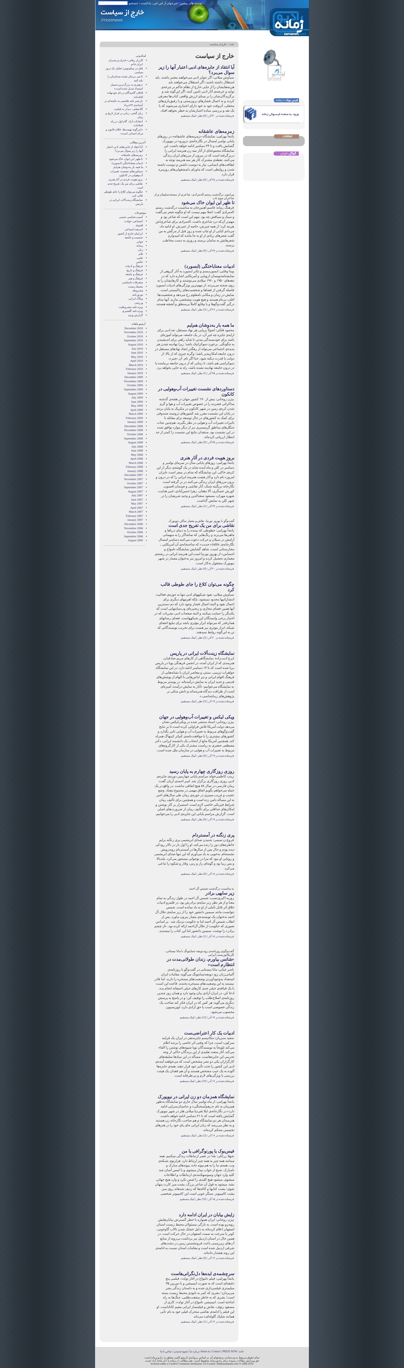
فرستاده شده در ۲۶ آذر (221, 309)
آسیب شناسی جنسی (131, 216)
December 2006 (133, 524)
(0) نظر (201, 115)
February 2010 (134, 368)
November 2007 (133, 479)
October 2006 (135, 532)
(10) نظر (201, 1081)
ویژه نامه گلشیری (132, 310)
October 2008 (135, 434)
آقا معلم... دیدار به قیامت (128, 108)
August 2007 (135, 491)
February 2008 (134, 466)
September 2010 (133, 340)
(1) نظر (201, 373)
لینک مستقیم (188, 115)
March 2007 (136, 511)
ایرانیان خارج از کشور (130, 233)
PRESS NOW (229, 1351)
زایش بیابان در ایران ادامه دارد (206, 1214)
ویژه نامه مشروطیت (131, 306)
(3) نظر (201, 309)
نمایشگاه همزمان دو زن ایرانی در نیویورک (196, 1096)
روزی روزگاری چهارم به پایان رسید (201, 771)
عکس (139, 261)
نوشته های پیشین (191, 3)
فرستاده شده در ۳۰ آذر (221, 115)
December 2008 (133, 426)
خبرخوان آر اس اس (165, 3)
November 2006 (133, 528)
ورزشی (138, 302)
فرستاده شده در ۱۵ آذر (221, 1199)
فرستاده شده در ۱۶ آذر (221, 1081)
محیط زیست (135, 286)
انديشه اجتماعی (134, 229)
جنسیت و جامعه (134, 237)
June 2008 (137, 450)
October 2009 (135, 385)
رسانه (139, 245)
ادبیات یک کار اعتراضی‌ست (209, 1033)
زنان (140, 249)
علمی (140, 257)
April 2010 (136, 360)
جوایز (140, 241)
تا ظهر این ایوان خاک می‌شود (207, 202)
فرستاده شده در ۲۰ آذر (221, 568)
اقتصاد (139, 225)
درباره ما (194, 1351)
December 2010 (133, 328)
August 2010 (135, 344)
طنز (140, 253)
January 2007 (135, 519)
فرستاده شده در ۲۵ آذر (221, 373)
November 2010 (133, 332)
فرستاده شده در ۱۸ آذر (221, 873)
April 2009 (136, 409)
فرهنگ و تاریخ (135, 270)
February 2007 (134, 515)
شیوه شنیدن (181, 1351)
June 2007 (137, 499)
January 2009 (135, 421)
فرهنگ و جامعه (134, 274)
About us (205, 1351)
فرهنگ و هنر (135, 278)
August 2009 (135, 393)
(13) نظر (201, 1017)
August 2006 (135, 540)
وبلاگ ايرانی (135, 298)
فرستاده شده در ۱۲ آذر (221, 1257)
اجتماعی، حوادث (133, 221)
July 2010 (137, 348)
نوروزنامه (137, 294)
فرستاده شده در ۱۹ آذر (221, 701)
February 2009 (134, 418)
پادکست (146, 3)
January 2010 (135, 373)
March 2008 (136, 462)
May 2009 (137, 405)
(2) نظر (201, 637)
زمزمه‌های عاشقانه (216, 131)
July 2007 (137, 495)
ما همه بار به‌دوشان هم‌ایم (210, 325)
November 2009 (133, 381)
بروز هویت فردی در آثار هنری (207, 457)
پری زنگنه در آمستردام (213, 835)
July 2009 (137, 397)
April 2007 (136, 507)
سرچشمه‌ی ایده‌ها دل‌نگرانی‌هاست (202, 1273)
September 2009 (133, 389)
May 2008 (137, 454)
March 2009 (136, 413)
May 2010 (137, 356)
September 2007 (133, 487)
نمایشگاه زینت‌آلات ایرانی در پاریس (202, 653)
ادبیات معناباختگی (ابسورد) (209, 266)
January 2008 (135, 471)
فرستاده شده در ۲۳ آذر (221, 506)
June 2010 (137, 352)
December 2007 (133, 474)
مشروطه (137, 290)
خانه (231, 44)
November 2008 (133, 430)
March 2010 (136, 365)
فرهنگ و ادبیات (134, 266)
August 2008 (135, 442)
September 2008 (133, 438)
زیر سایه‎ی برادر (219, 893)
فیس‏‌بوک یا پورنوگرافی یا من (208, 1151)
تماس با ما (166, 1351)
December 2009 (133, 377)
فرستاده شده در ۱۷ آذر (221, 1017)
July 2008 (137, 446)
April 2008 (136, 458)
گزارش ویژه (135, 315)
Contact (216, 1351)
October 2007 (135, 483)
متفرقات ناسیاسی (132, 282)
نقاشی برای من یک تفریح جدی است (201, 525)
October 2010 (135, 336)
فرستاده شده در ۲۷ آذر (221, 250)
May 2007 (137, 503)
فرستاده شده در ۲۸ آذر (221, 179)
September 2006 (133, 536)
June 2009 (137, 401)
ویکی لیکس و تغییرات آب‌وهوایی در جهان (196, 717)
